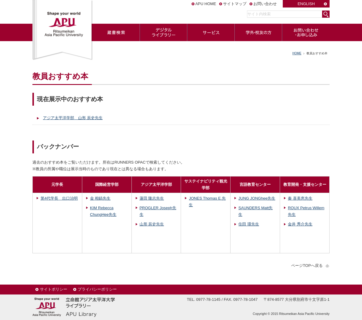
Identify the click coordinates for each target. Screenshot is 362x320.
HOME (296, 53)
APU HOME (205, 4)
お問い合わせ (265, 4)
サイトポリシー (53, 289)
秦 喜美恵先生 (300, 198)
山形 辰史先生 (152, 224)
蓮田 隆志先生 (152, 198)
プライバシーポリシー (97, 289)
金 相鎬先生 (100, 198)
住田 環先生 (248, 224)
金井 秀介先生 (300, 224)
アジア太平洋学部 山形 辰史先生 (73, 118)
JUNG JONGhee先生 (256, 198)
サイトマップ (234, 4)
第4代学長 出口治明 (59, 198)
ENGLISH (306, 4)
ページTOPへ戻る (307, 265)
